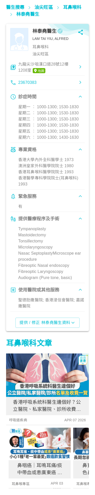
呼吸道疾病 (18, 420)
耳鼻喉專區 (21, 484)
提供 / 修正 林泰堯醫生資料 (47, 323)
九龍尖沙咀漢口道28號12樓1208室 (43, 67)
